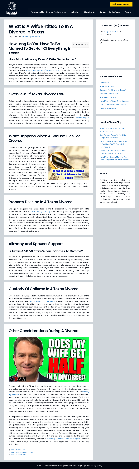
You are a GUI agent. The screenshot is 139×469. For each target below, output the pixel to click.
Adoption (77, 12)
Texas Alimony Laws (18, 455)
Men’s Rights (91, 12)
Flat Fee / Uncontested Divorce (113, 104)
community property (41, 211)
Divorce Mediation (108, 108)
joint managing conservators (42, 301)
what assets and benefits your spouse (42, 70)
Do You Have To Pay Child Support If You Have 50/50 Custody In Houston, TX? (114, 144)
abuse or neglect (81, 117)
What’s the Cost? (107, 86)
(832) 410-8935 (109, 31)
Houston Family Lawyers (58, 12)
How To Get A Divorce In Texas (22, 452)
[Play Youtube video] (49, 359)
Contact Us (104, 82)
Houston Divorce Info (109, 93)
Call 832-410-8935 (121, 4)
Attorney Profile (37, 12)
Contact (103, 12)
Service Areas (116, 12)
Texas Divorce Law (18, 450)
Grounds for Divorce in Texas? (113, 90)
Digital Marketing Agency (92, 465)
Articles (128, 12)
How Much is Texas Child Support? (114, 101)
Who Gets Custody (108, 97)
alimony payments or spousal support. (63, 438)
